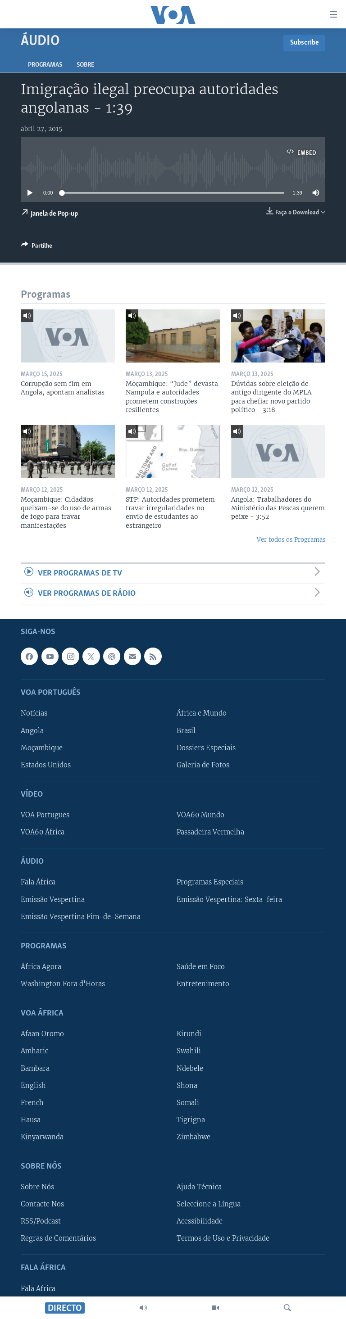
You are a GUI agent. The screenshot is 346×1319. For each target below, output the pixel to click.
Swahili (189, 1051)
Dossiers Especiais (206, 748)
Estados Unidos (46, 765)
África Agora (41, 967)
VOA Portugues (45, 815)
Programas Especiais (210, 883)
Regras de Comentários (58, 1239)
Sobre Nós (37, 1187)
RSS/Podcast (41, 1222)
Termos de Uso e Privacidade (223, 1239)
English (33, 1086)
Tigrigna (191, 1120)
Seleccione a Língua (209, 1205)
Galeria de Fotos (203, 765)
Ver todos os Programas (291, 540)
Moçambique (42, 748)
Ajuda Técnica (199, 1187)
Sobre (85, 65)
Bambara (35, 1069)
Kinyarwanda (42, 1137)
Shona (187, 1086)
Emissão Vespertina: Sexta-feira (229, 900)
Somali (188, 1103)
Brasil (186, 731)
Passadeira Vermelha (210, 833)
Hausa (31, 1120)
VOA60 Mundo (200, 815)
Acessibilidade (200, 1222)
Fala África (38, 883)
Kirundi (189, 1034)
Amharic (34, 1051)
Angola (32, 731)
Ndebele (190, 1069)
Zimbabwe (193, 1137)
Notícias (34, 714)
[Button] (36, 247)
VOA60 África (42, 833)
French (32, 1103)
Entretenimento (203, 984)
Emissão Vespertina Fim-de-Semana (81, 917)
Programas (45, 65)
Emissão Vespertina (53, 900)
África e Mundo (202, 714)
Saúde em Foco (201, 967)
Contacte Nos (42, 1205)
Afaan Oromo (42, 1034)
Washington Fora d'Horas (63, 984)
